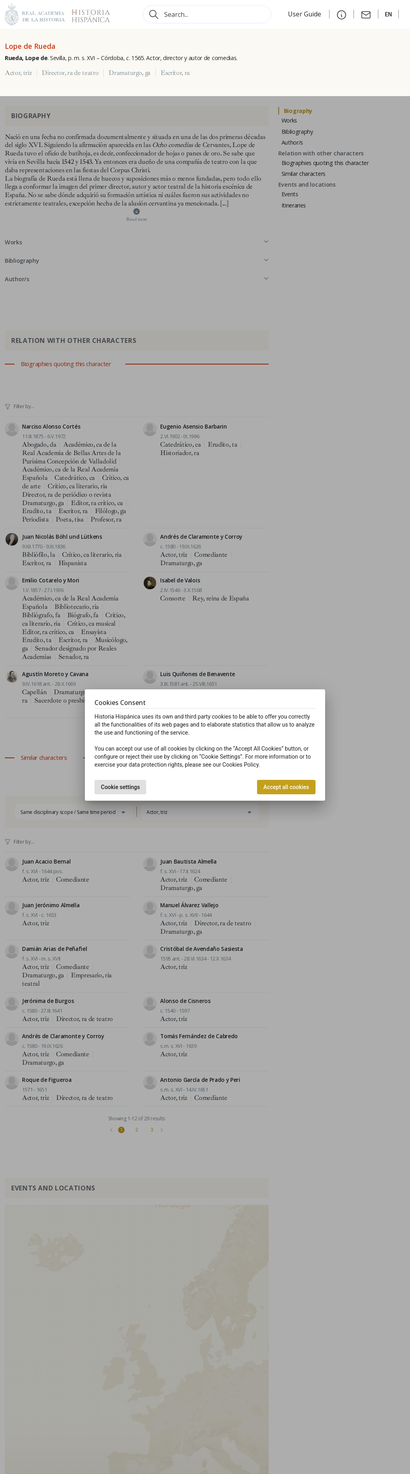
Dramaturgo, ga (130, 73)
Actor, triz (18, 73)
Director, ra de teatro (70, 73)
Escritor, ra (175, 73)
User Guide (305, 14)
